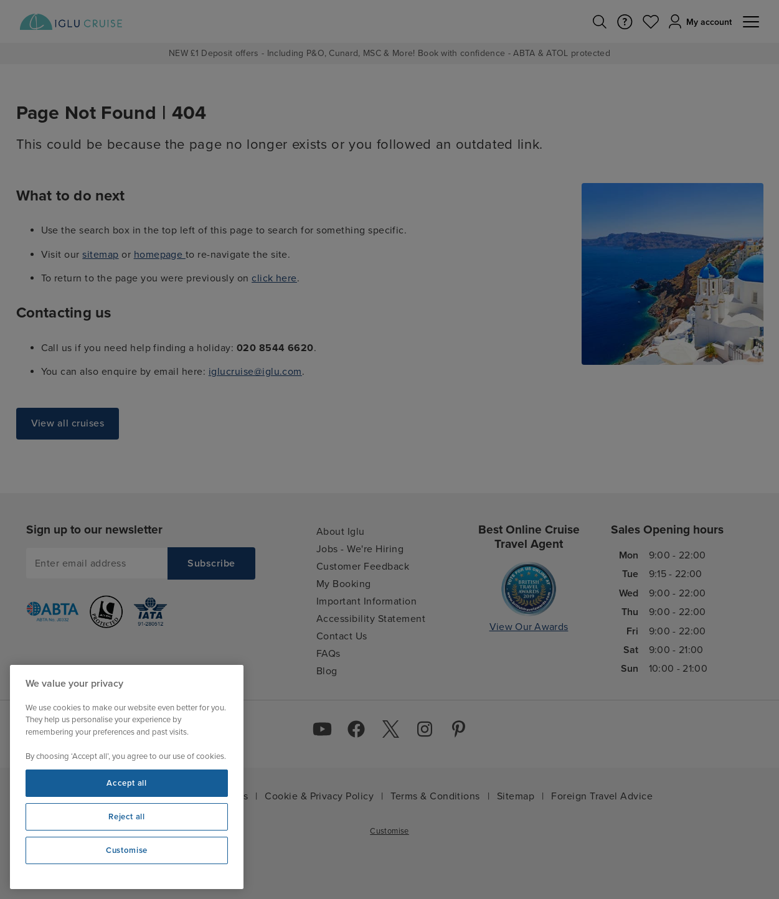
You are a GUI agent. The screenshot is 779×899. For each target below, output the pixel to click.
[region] (126, 777)
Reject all (126, 817)
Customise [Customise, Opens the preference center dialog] (127, 850)
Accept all (126, 783)
